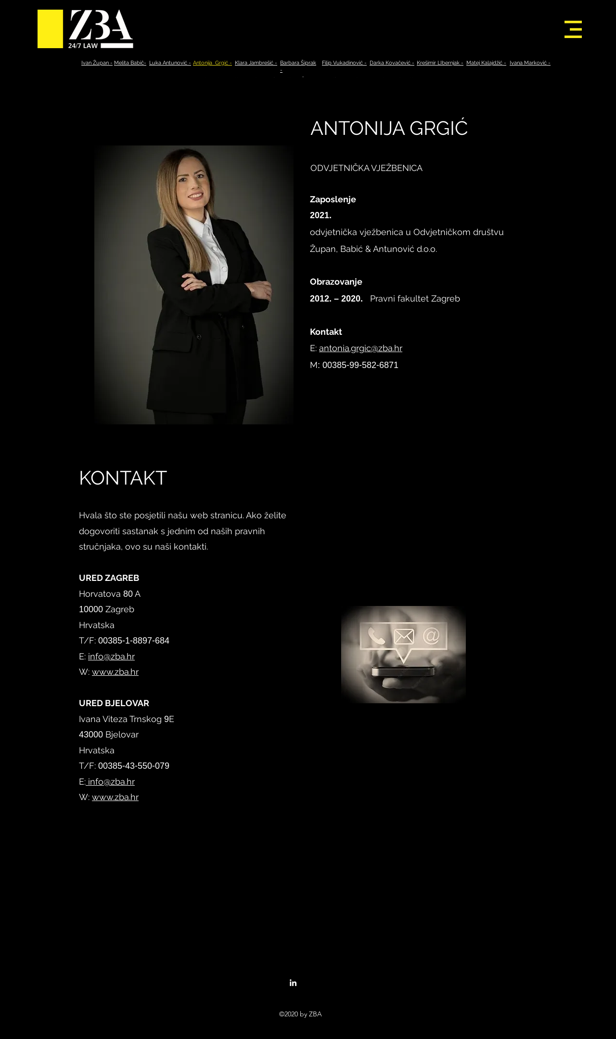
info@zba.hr (111, 656)
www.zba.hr (115, 672)
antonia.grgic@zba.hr (360, 348)
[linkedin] (293, 982)
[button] (573, 29)
